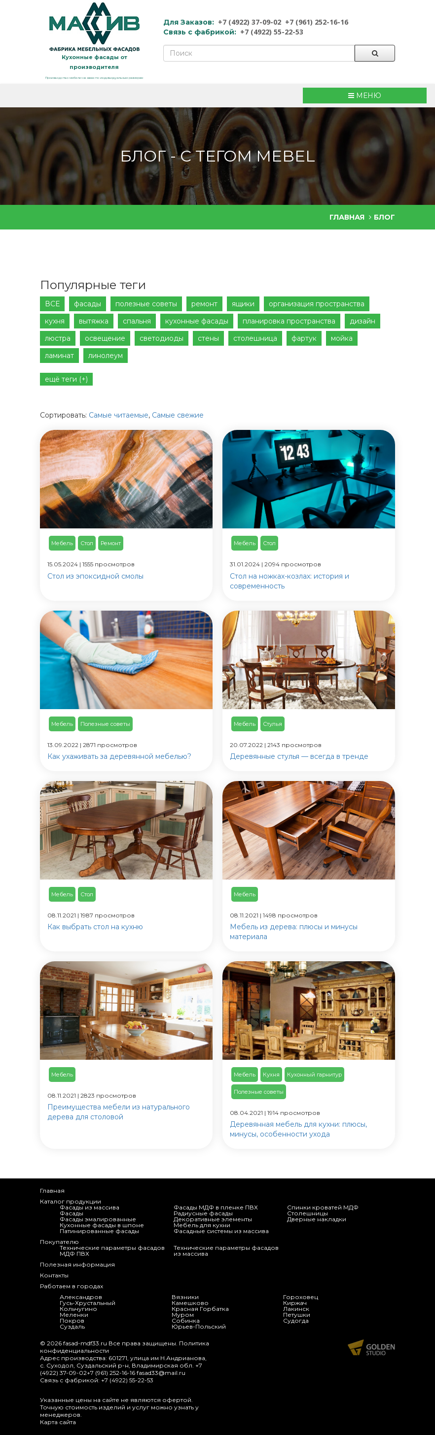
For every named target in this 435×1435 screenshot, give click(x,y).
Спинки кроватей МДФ (323, 1207)
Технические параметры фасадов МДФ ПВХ (112, 1250)
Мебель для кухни (202, 1225)
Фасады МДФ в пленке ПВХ (216, 1207)
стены (208, 338)
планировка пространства (289, 321)
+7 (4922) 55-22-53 (271, 31)
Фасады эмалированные (98, 1219)
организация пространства (316, 303)
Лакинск (296, 1308)
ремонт (204, 303)
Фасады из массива (89, 1207)
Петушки (296, 1314)
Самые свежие (178, 415)
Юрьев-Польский (199, 1326)
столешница (255, 338)
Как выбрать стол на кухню (95, 926)
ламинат (59, 355)
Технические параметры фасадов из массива (226, 1250)
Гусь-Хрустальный (87, 1302)
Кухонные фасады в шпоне (102, 1225)
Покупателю (59, 1241)
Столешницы (307, 1213)
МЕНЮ (364, 95)
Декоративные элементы (213, 1219)
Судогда (296, 1320)
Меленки (74, 1314)
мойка (342, 338)
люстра (58, 338)
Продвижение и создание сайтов (371, 1347)
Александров (81, 1297)
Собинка (186, 1320)
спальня (137, 321)
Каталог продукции (70, 1201)
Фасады (71, 1213)
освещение (105, 338)
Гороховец (300, 1297)
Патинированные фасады (99, 1231)
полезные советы (146, 303)
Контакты (54, 1275)
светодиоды (161, 338)
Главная (52, 1190)
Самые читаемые (118, 415)
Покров (72, 1320)
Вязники (185, 1297)
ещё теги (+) (66, 379)
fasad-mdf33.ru (85, 1343)
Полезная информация (77, 1264)
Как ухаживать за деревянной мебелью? (119, 756)
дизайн (362, 321)
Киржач (295, 1302)
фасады (87, 303)
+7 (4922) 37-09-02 (249, 22)
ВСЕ (52, 303)
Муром (183, 1314)
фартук (304, 338)
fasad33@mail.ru (161, 1372)
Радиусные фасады (203, 1213)
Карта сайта (58, 1422)
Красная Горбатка (200, 1308)
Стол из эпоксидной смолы (95, 576)
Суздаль (72, 1326)
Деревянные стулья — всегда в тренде (299, 756)
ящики (243, 303)
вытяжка (94, 321)
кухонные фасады (196, 321)
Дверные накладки (316, 1219)
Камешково (190, 1302)
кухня (55, 321)
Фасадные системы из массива (221, 1231)
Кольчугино (78, 1308)
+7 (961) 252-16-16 (316, 22)
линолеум (105, 355)
